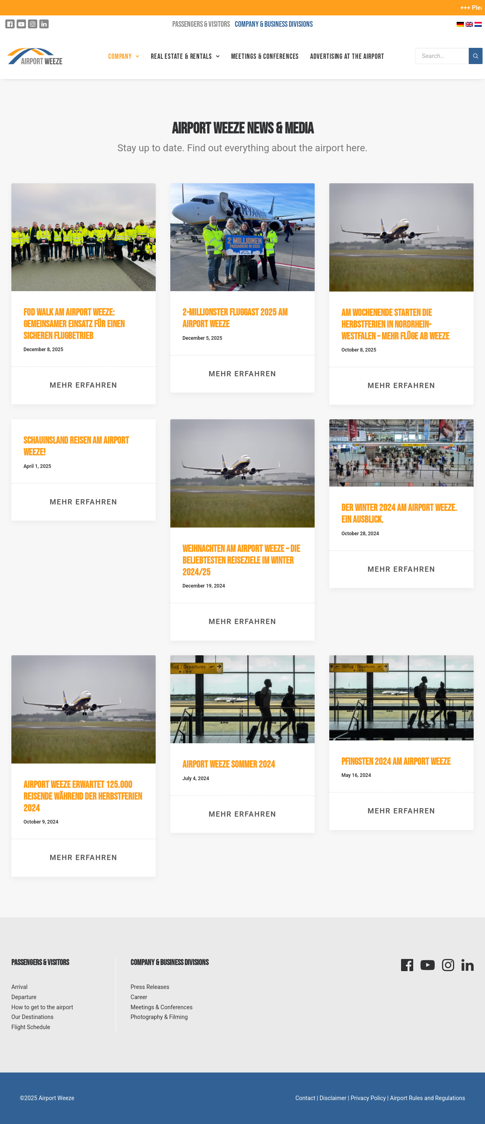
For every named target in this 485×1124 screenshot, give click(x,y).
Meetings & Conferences (265, 56)
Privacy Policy (368, 1098)
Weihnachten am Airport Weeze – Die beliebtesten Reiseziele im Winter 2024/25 (241, 560)
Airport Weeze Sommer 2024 (228, 764)
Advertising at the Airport (347, 56)
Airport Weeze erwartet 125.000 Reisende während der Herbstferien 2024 (83, 796)
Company (123, 56)
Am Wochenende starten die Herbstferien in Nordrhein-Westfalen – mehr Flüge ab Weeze (395, 324)
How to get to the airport (42, 1007)
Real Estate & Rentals (185, 56)
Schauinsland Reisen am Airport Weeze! (76, 446)
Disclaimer (333, 1098)
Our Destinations (32, 1017)
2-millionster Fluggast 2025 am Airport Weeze (235, 318)
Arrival (19, 987)
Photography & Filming (159, 1017)
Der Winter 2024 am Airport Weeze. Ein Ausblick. (399, 514)
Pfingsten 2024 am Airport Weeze (396, 762)
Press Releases (150, 987)
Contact (305, 1098)
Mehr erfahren (84, 385)
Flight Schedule (30, 1027)
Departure (23, 997)
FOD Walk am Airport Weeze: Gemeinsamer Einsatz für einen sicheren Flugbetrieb (74, 324)
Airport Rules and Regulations (427, 1098)
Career (139, 997)
